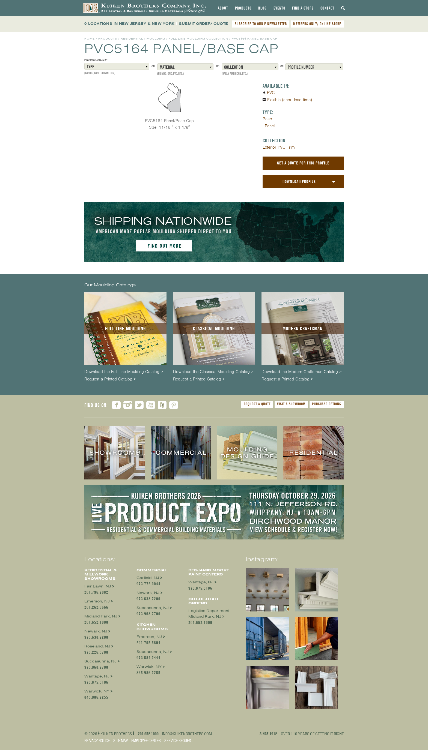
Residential (132, 38)
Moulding (156, 38)
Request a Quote (257, 403)
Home (89, 38)
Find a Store (303, 8)
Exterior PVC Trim (279, 147)
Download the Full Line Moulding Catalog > (123, 371)
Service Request (178, 740)
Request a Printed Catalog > (110, 379)
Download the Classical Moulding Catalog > (213, 371)
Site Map (120, 740)
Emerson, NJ (97, 601)
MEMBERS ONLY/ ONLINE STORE (317, 23)
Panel (270, 126)
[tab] (223, 8)
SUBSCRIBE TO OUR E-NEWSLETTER (261, 23)
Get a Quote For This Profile (303, 163)
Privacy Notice (97, 740)
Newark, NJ (95, 631)
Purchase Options (326, 403)
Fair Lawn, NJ (97, 586)
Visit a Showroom (291, 403)
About (223, 8)
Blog (262, 8)
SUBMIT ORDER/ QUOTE (203, 23)
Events (279, 8)
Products (243, 8)
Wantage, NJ (96, 676)
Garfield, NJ (147, 577)
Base (267, 119)
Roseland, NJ (97, 646)
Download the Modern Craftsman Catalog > (301, 371)
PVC (271, 92)
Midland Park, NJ (100, 616)
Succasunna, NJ (100, 661)
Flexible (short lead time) (289, 100)
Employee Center (146, 740)
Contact (327, 8)
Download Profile (299, 181)
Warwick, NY (96, 691)
